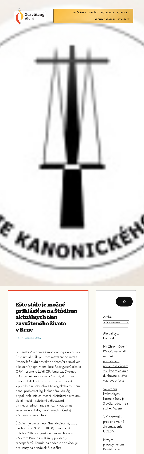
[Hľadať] (124, 301)
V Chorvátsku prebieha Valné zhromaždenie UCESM (113, 423)
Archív (107, 316)
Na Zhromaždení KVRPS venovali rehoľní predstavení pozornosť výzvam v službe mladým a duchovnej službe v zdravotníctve (115, 363)
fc (23, 337)
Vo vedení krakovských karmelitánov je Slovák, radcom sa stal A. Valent (115, 398)
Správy (38, 337)
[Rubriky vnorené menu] (128, 12)
